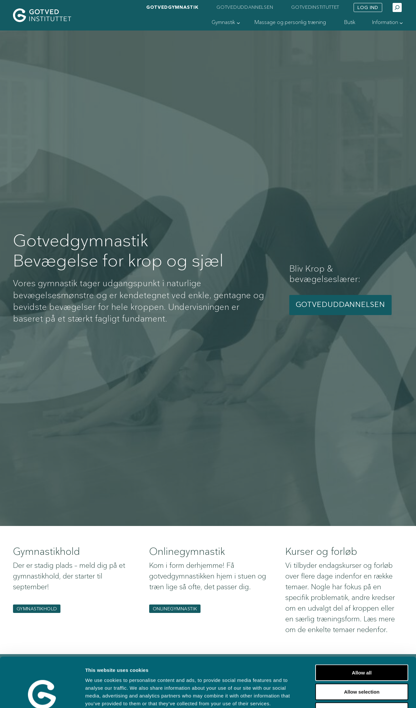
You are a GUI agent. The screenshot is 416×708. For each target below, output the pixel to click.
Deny (362, 666)
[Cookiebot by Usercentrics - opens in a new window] (42, 695)
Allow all (362, 628)
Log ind (368, 7)
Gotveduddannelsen (340, 304)
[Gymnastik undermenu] (238, 23)
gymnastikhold (37, 609)
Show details (334, 695)
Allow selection (361, 648)
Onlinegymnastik (175, 609)
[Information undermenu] (401, 23)
